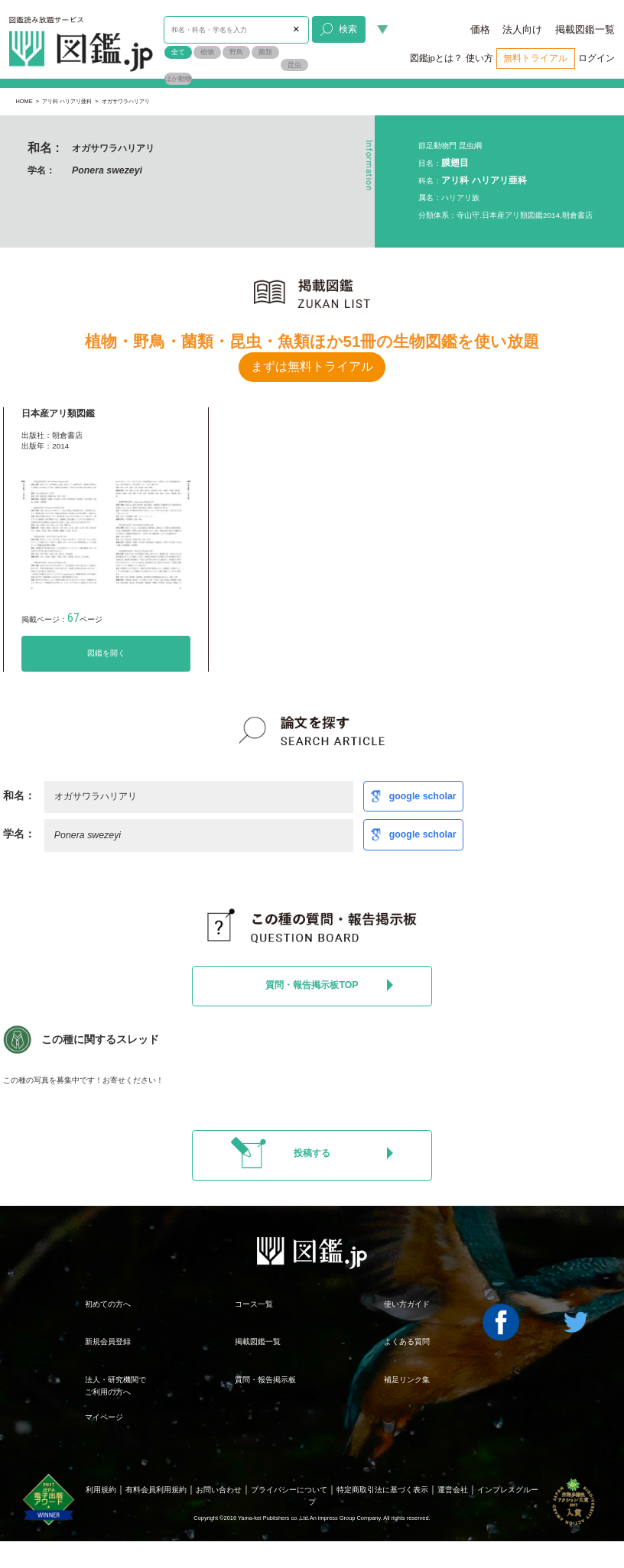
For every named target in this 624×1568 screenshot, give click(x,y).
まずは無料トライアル (312, 366)
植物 (207, 52)
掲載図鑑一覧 (585, 29)
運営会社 (452, 1489)
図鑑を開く (106, 653)
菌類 (265, 52)
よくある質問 (407, 1341)
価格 (480, 29)
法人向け (522, 29)
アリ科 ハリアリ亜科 (67, 101)
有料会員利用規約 (156, 1489)
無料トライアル (535, 58)
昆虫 (294, 65)
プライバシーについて (289, 1489)
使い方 (479, 58)
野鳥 (236, 52)
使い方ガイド (407, 1304)
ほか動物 (178, 79)
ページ (84, 619)
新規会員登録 (108, 1341)
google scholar (423, 796)
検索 (339, 29)
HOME (23, 101)
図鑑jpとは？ (436, 58)
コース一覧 (254, 1304)
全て (178, 52)
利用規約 (101, 1489)
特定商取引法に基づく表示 (382, 1489)
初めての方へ (108, 1304)
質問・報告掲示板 (265, 1379)
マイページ (104, 1417)
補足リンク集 (407, 1379)
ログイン (596, 58)
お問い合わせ (219, 1489)
